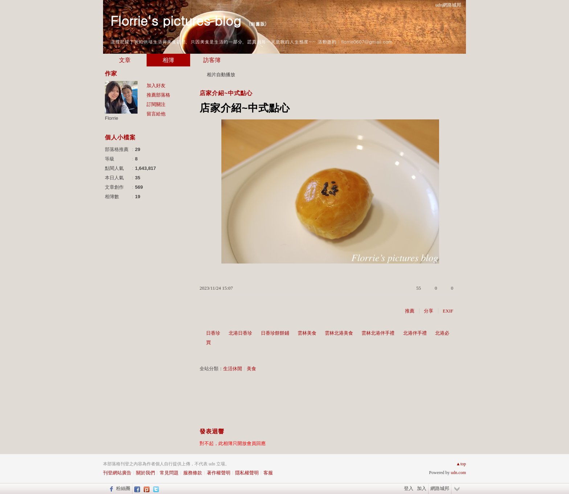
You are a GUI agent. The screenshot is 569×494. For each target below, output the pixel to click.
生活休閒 (232, 368)
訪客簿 (212, 60)
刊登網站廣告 (117, 472)
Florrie (111, 118)
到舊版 (257, 23)
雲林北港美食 (339, 333)
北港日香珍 (240, 333)
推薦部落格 (158, 95)
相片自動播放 (221, 74)
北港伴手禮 (415, 333)
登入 (408, 488)
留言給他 (156, 114)
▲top (461, 463)
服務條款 (192, 472)
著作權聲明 (218, 472)
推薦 (409, 311)
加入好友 (156, 85)
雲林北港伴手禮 (377, 333)
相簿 (168, 60)
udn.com (458, 472)
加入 (421, 488)
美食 (251, 368)
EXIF (448, 311)
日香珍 (213, 333)
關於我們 (145, 472)
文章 (125, 60)
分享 (428, 311)
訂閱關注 (156, 104)
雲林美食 (307, 333)
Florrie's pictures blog (175, 20)
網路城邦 (439, 488)
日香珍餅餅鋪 (275, 333)
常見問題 (169, 472)
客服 (268, 472)
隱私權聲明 (247, 472)
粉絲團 (123, 488)
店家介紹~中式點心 (226, 93)
